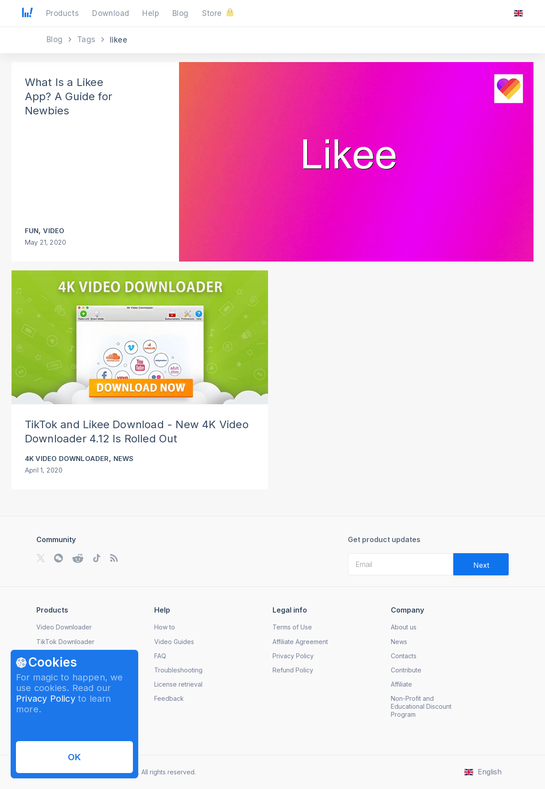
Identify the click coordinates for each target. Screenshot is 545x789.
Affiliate (401, 684)
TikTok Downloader (65, 641)
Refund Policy (292, 670)
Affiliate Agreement (300, 641)
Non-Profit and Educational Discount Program (421, 706)
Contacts (404, 656)
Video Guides (174, 641)
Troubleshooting (178, 670)
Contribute (406, 670)
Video (53, 231)
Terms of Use (292, 627)
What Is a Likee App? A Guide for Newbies (68, 96)
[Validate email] (481, 564)
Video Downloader (64, 627)
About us (404, 627)
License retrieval (178, 684)
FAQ (160, 656)
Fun (32, 231)
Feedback (169, 698)
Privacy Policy (45, 698)
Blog (56, 39)
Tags (87, 39)
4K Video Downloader (67, 458)
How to (164, 627)
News (123, 458)
